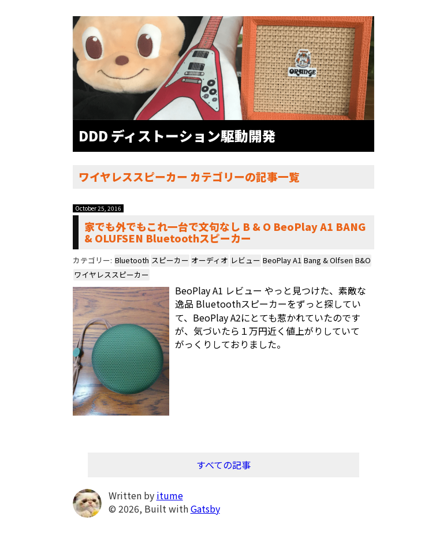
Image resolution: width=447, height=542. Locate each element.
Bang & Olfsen (328, 260)
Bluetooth (132, 260)
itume (170, 495)
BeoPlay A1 (282, 260)
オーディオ (209, 260)
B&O (363, 260)
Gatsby (205, 508)
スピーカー (170, 260)
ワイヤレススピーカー (111, 274)
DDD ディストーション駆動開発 (177, 135)
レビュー (245, 260)
